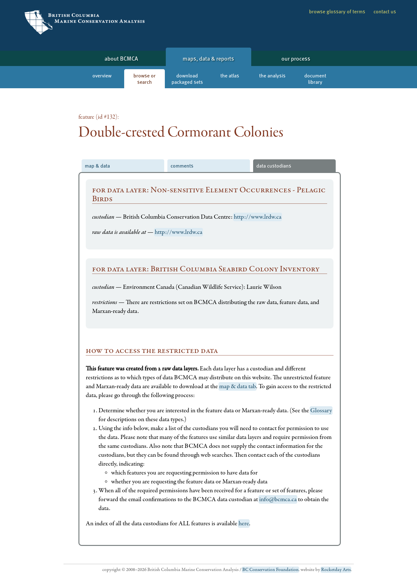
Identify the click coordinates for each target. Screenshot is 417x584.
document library (315, 78)
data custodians (273, 165)
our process (295, 58)
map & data (97, 165)
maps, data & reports (208, 58)
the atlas (229, 75)
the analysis (272, 75)
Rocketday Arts (336, 570)
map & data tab (237, 386)
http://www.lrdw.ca (257, 217)
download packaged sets (187, 78)
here (244, 523)
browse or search (144, 78)
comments (182, 165)
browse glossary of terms (337, 11)
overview (101, 75)
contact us (384, 11)
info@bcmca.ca (278, 499)
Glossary (321, 410)
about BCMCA (121, 58)
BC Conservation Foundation (270, 570)
